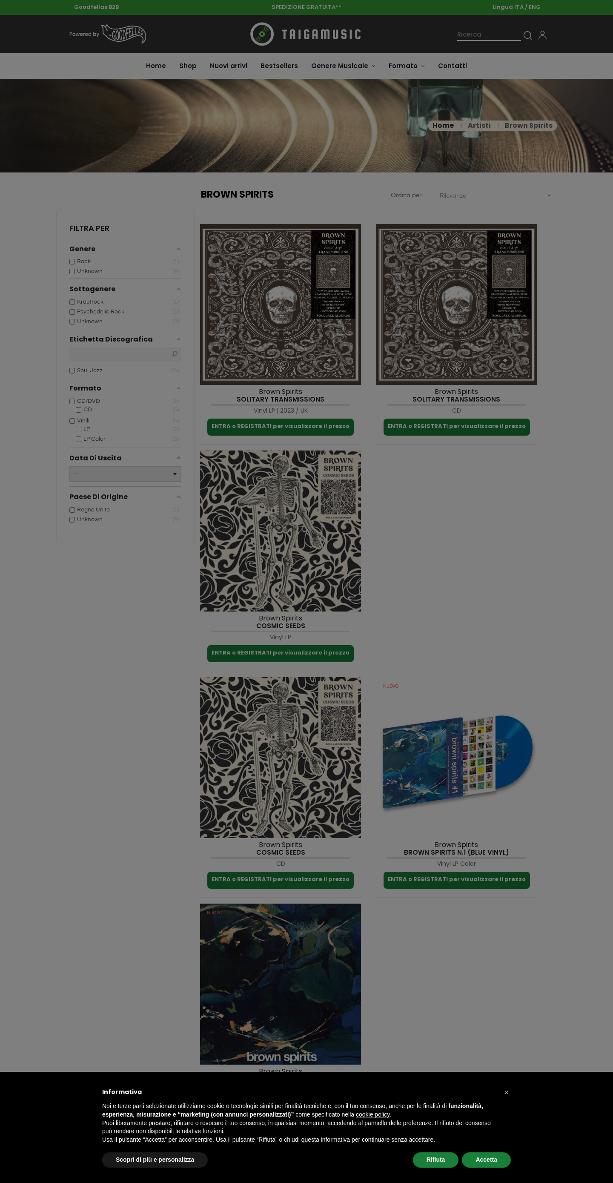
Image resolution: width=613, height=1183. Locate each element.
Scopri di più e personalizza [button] (155, 1159)
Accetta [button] (486, 1159)
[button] (506, 1092)
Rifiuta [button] (436, 1159)
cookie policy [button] (373, 1114)
